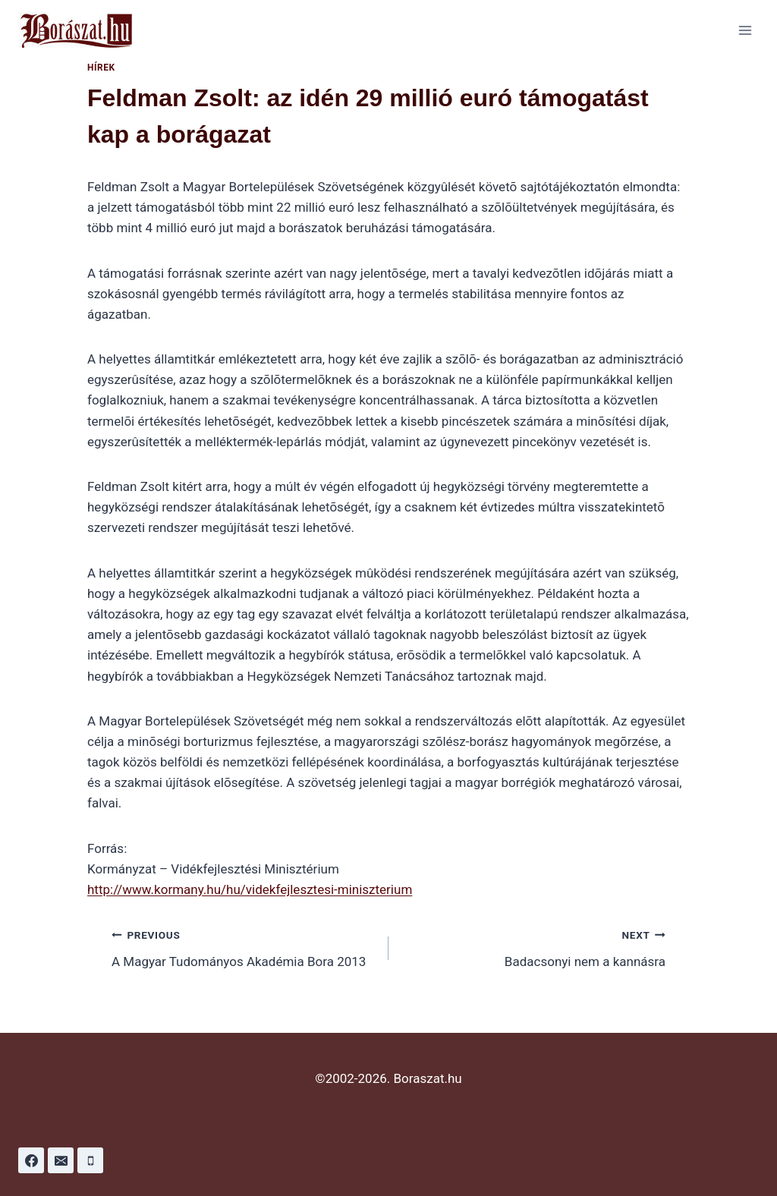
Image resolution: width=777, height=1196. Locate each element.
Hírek (101, 67)
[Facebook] (31, 1160)
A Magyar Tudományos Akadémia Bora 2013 (244, 946)
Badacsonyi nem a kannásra (533, 946)
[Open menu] (745, 30)
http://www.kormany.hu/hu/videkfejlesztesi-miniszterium (249, 889)
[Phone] (90, 1160)
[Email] (61, 1160)
